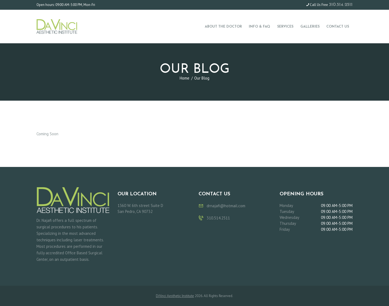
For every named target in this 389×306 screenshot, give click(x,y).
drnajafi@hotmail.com (226, 205)
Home (184, 78)
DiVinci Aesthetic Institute (175, 296)
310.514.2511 (341, 4)
